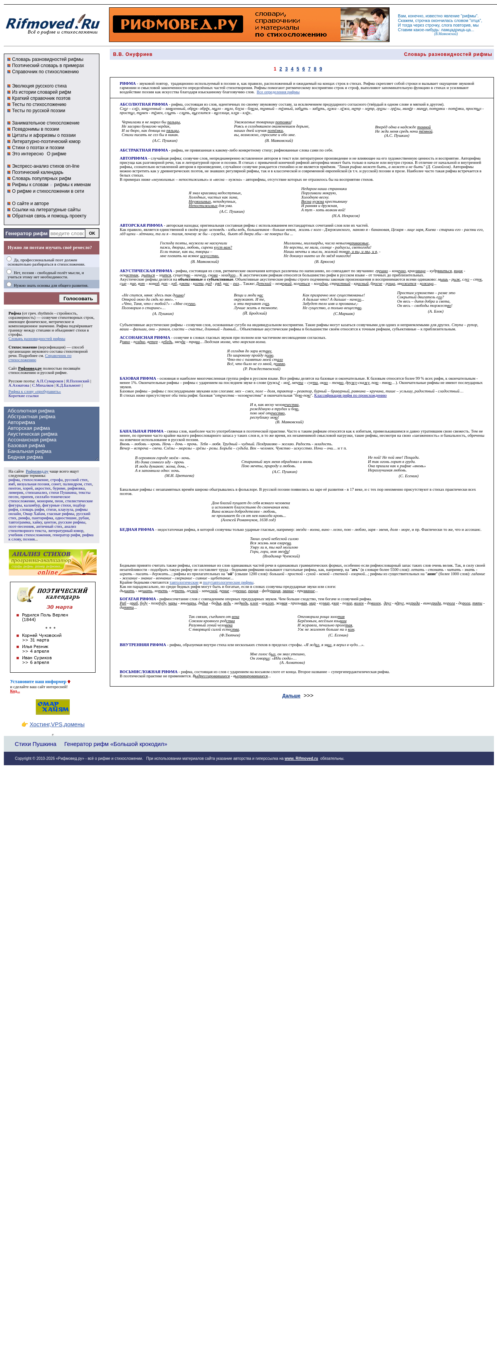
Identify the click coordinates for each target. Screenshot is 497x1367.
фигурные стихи (56, 505)
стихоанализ (36, 492)
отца (475, 20)
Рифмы (260, 88)
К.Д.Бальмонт (68, 385)
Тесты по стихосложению (39, 104)
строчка (422, 20)
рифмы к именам (72, 184)
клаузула (65, 509)
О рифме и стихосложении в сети (48, 191)
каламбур (32, 505)
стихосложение (35, 480)
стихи (51, 509)
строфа (56, 480)
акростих (42, 488)
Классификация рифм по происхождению (350, 395)
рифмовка (76, 488)
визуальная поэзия (33, 484)
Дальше (291, 696)
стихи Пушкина (62, 492)
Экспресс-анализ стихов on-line (45, 166)
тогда (407, 25)
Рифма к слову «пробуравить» (34, 391)
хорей (28, 488)
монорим (45, 501)
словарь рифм (32, 509)
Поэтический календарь (37, 172)
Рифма (14, 313)
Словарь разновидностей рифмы (47, 59)
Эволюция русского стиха (39, 86)
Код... (15, 691)
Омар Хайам (34, 514)
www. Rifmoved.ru (301, 758)
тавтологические (184, 582)
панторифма (42, 518)
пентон (14, 488)
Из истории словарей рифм (41, 92)
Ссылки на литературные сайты (46, 209)
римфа (24, 518)
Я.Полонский (77, 381)
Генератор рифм (26, 233)
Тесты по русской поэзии (38, 110)
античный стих (49, 526)
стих (88, 484)
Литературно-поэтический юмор (46, 141)
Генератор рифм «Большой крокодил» (115, 744)
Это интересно (28, 154)
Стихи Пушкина (35, 744)
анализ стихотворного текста (42, 528)
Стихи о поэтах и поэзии (38, 147)
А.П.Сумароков (49, 381)
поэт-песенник (21, 526)
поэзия (29, 539)
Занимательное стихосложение (45, 123)
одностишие (65, 518)
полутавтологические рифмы (228, 582)
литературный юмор (65, 531)
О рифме (56, 154)
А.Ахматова (18, 385)
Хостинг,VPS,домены (57, 724)
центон (50, 522)
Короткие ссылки (23, 396)
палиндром (72, 484)
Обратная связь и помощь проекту (49, 216)
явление (452, 15)
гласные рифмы (60, 514)
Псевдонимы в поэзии (35, 129)
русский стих (76, 480)
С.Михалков (42, 385)
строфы (15, 334)
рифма (14, 480)
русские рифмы (71, 522)
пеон (59, 501)
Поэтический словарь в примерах (48, 65)
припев (26, 497)
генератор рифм (66, 535)
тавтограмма (19, 522)
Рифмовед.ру (37, 471)
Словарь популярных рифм (41, 178)
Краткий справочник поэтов (41, 98)
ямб (11, 484)
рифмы (469, 15)
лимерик (16, 492)
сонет (55, 484)
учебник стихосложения (29, 535)
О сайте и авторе (30, 203)
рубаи (84, 518)
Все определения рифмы (278, 92)
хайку (37, 522)
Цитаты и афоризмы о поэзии (44, 135)
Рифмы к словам (30, 184)
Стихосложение (22, 347)
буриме (59, 488)
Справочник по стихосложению (45, 71)
